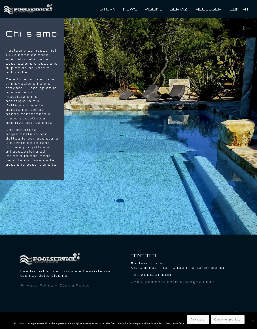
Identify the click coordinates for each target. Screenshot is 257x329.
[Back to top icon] (235, 312)
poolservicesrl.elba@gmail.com (180, 282)
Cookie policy (227, 319)
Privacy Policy (37, 285)
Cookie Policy (75, 285)
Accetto (197, 319)
